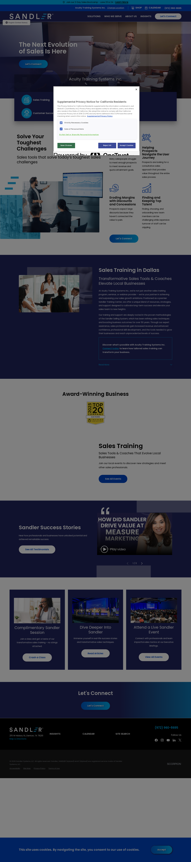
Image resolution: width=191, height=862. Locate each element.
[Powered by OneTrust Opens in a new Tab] (63, 153)
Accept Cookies (126, 145)
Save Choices (66, 145)
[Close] (136, 89)
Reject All (107, 145)
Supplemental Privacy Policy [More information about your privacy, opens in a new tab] (100, 116)
